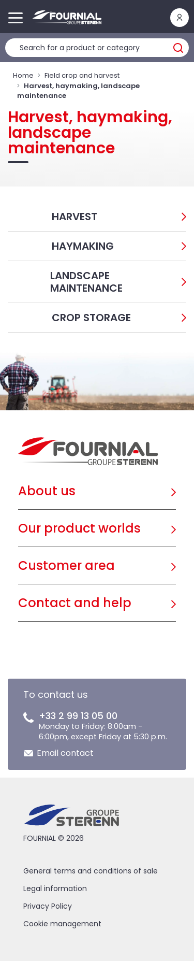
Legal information (55, 888)
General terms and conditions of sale (90, 871)
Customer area (66, 565)
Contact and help (74, 602)
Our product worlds (79, 528)
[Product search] (97, 47)
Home (23, 75)
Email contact (65, 753)
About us (47, 490)
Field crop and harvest (82, 75)
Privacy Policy (47, 906)
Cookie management (62, 924)
